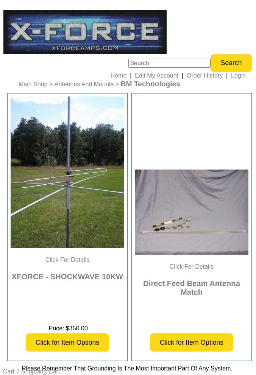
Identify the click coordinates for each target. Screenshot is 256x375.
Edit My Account (156, 75)
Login (238, 75)
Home (119, 75)
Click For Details (67, 260)
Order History (205, 75)
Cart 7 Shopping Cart (31, 371)
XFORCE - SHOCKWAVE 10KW (67, 276)
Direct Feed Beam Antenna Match (191, 287)
